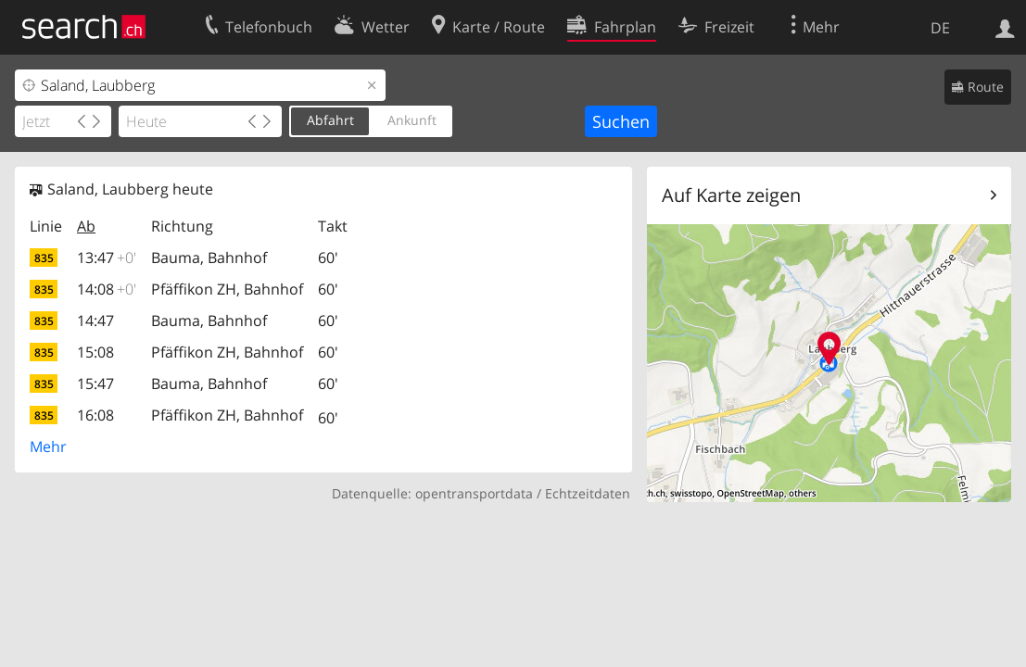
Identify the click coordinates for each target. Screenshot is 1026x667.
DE (940, 28)
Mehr (48, 446)
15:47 (95, 383)
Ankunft (412, 120)
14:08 (106, 289)
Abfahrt (330, 120)
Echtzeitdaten (587, 493)
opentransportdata (474, 493)
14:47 (95, 320)
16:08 (95, 415)
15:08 (95, 352)
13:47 (106, 257)
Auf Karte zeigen (731, 195)
